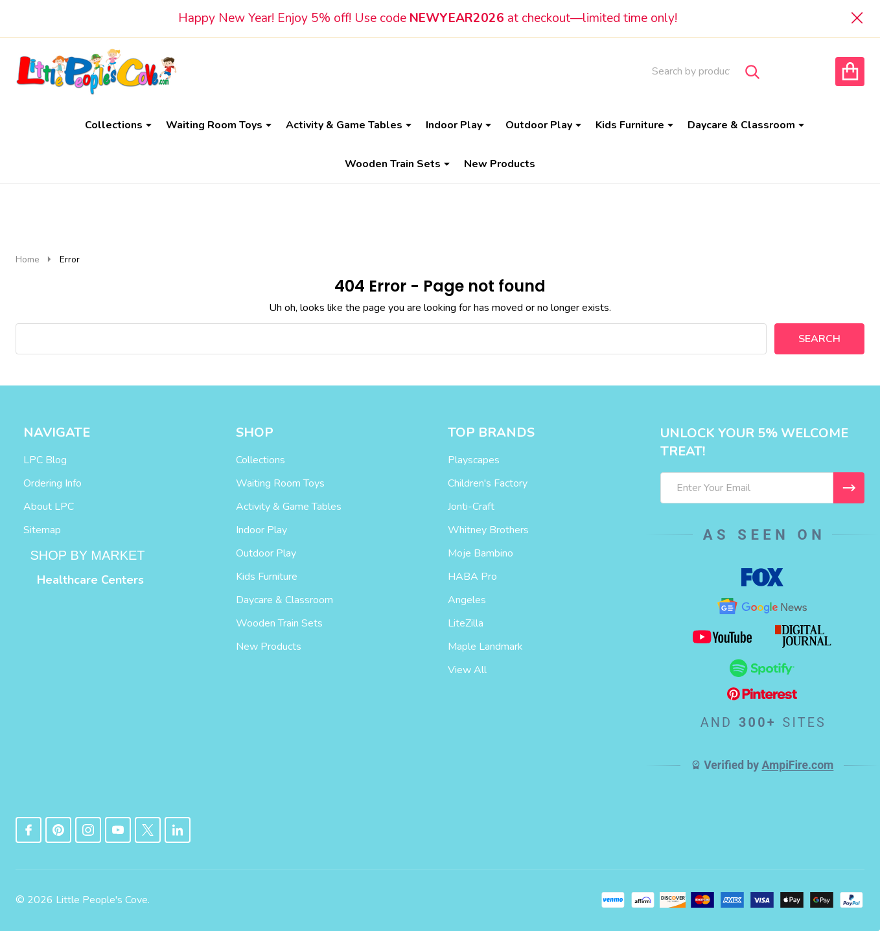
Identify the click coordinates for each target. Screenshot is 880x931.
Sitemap (42, 530)
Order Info (547, 71)
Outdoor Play (538, 125)
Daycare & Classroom (741, 125)
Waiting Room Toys (214, 125)
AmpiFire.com (797, 765)
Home (28, 259)
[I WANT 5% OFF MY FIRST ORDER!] (848, 487)
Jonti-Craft (471, 507)
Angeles (467, 600)
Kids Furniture (630, 125)
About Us (387, 71)
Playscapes (474, 460)
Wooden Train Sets (393, 164)
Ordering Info (52, 483)
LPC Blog (45, 460)
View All (467, 670)
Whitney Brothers (488, 530)
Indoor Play (454, 125)
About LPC (48, 507)
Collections (114, 125)
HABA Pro (472, 576)
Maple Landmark (485, 646)
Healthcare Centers (90, 580)
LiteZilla (465, 623)
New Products (499, 164)
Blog (328, 71)
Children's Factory (487, 483)
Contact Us (463, 71)
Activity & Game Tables (344, 125)
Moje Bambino (480, 553)
